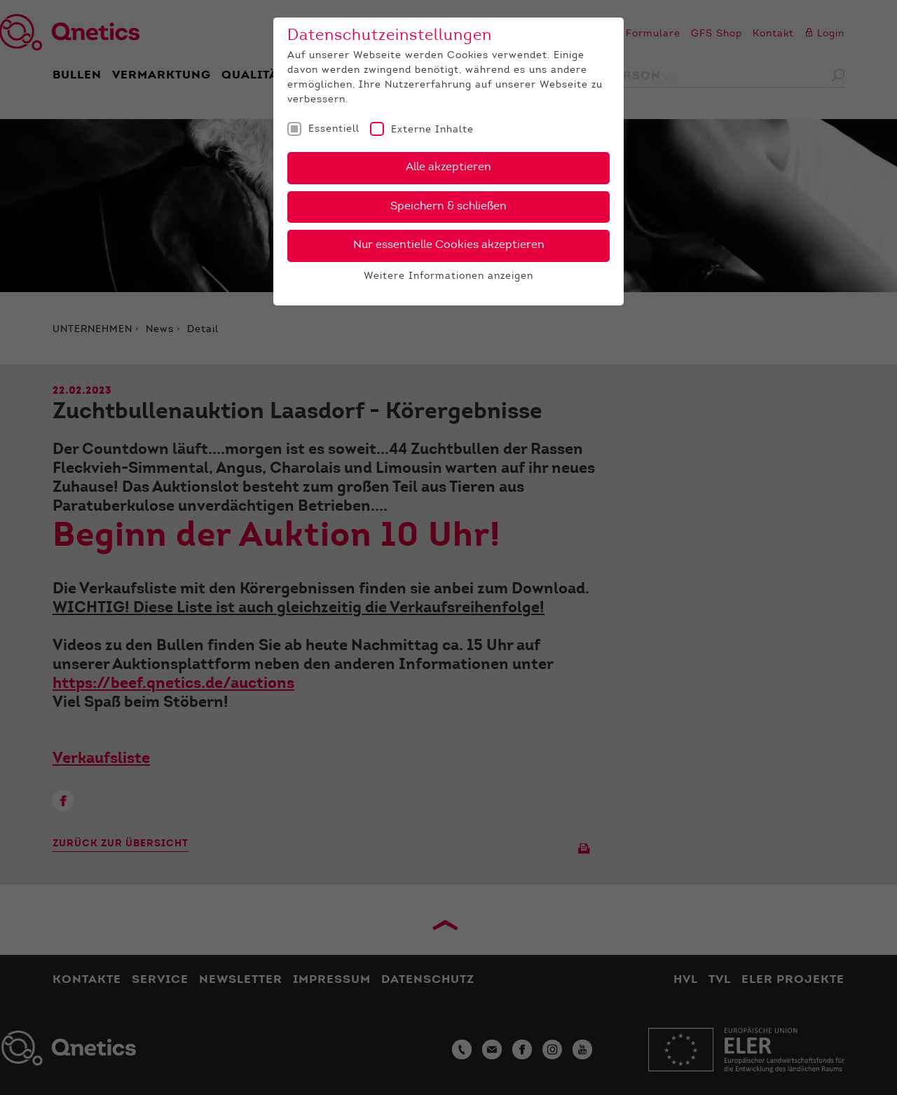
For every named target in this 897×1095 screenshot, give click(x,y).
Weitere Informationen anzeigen (448, 277)
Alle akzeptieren (448, 167)
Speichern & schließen (448, 206)
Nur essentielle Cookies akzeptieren (449, 245)
